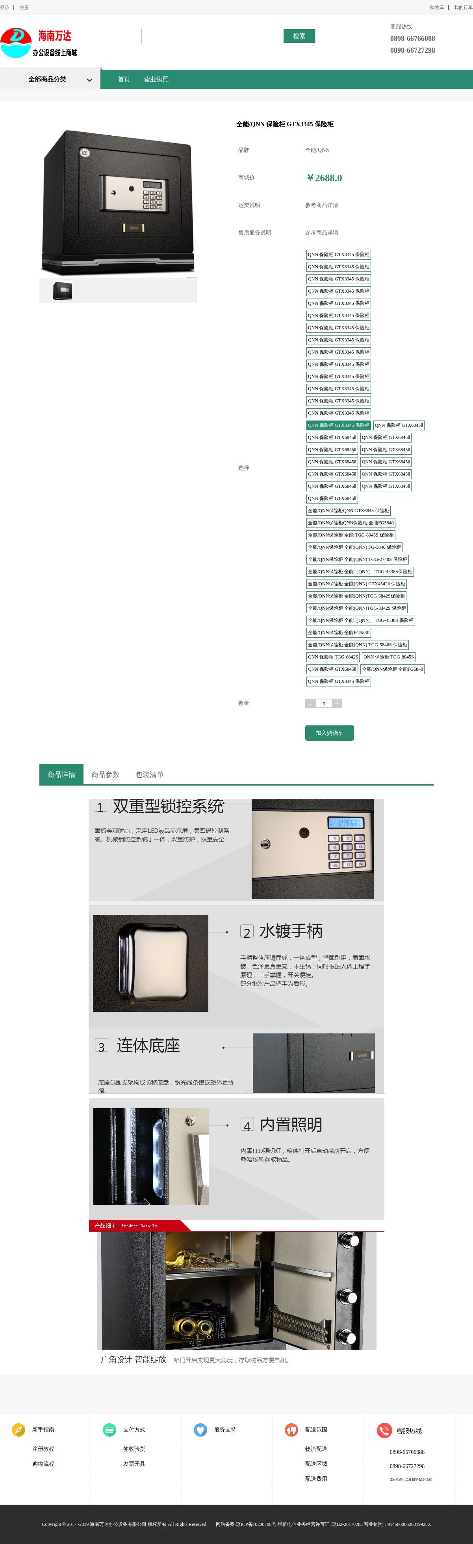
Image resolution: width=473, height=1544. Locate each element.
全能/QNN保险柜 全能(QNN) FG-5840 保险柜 (354, 547)
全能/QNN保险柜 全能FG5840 (338, 632)
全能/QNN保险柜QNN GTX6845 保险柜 (348, 510)
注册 (24, 7)
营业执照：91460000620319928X (397, 1524)
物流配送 (316, 1449)
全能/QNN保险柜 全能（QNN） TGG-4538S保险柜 (360, 571)
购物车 (437, 7)
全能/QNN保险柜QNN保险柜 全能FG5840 (351, 523)
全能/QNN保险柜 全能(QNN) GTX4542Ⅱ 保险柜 (356, 584)
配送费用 (316, 1479)
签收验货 (134, 1449)
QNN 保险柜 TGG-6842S (333, 657)
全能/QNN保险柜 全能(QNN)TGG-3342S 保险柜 (357, 608)
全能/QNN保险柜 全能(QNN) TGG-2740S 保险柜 (357, 559)
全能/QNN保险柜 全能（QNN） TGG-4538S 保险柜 (361, 620)
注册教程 (43, 1449)
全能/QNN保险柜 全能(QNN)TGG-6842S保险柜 (356, 596)
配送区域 (316, 1464)
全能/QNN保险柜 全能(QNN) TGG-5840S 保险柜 (357, 644)
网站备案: (226, 1524)
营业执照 (156, 79)
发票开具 (134, 1464)
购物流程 (43, 1464)
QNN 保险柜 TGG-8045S (389, 657)
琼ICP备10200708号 (256, 1524)
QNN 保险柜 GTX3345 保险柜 (338, 254)
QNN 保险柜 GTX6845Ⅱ (399, 425)
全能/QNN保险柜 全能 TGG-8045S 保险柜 (351, 535)
